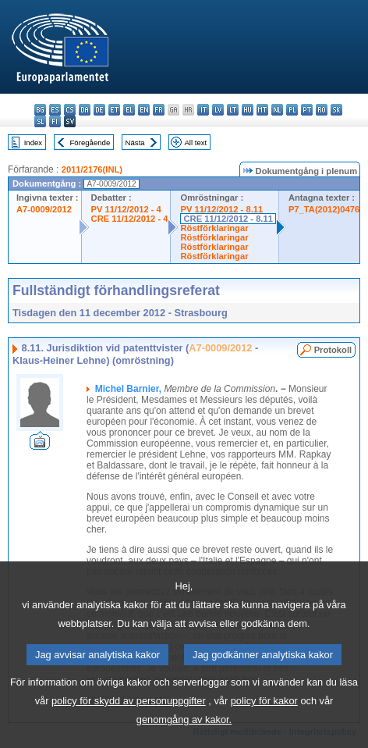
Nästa (135, 142)
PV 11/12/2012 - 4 (126, 209)
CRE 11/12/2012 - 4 (129, 218)
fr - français (159, 110)
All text (195, 142)
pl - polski (292, 110)
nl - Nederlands (277, 110)
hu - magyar (247, 110)
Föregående (90, 142)
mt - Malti (262, 110)
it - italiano (203, 110)
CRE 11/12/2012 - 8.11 (227, 218)
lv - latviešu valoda (218, 110)
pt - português (307, 110)
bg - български (40, 110)
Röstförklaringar (214, 228)
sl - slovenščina (40, 121)
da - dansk (84, 110)
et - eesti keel (114, 110)
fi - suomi (55, 121)
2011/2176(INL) (92, 169)
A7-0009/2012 (44, 209)
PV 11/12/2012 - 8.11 (221, 209)
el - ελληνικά (129, 110)
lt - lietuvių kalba (233, 110)
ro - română (321, 110)
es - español (55, 110)
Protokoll (333, 349)
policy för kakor (264, 704)
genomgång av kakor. (184, 722)
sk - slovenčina (336, 110)
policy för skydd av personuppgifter (128, 704)
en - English (144, 110)
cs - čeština (70, 110)
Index (33, 142)
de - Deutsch (99, 110)
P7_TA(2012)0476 (323, 209)
